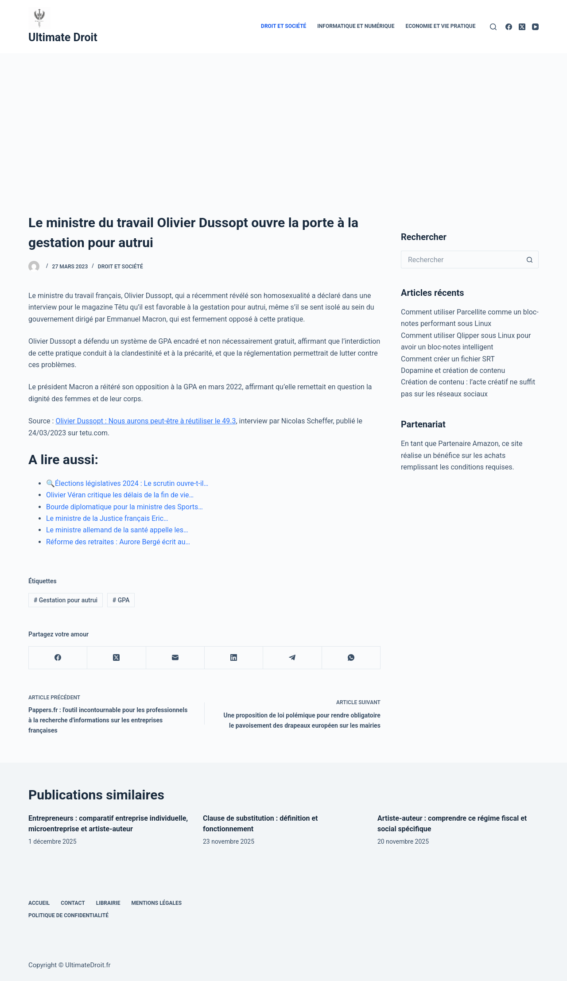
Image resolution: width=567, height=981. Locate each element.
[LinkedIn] (234, 658)
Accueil (39, 903)
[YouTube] (535, 26)
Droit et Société (283, 26)
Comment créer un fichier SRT (448, 359)
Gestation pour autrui (65, 600)
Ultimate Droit (62, 37)
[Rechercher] (493, 26)
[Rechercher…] (461, 259)
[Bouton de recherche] (530, 259)
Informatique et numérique (355, 26)
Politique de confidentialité (68, 915)
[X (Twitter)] (522, 26)
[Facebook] (508, 26)
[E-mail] (175, 658)
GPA (121, 600)
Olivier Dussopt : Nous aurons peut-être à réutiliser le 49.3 (145, 421)
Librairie (108, 903)
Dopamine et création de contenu (453, 370)
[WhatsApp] (351, 658)
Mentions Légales (157, 903)
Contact (73, 903)
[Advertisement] (283, 120)
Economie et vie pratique (440, 26)
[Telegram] (292, 658)
